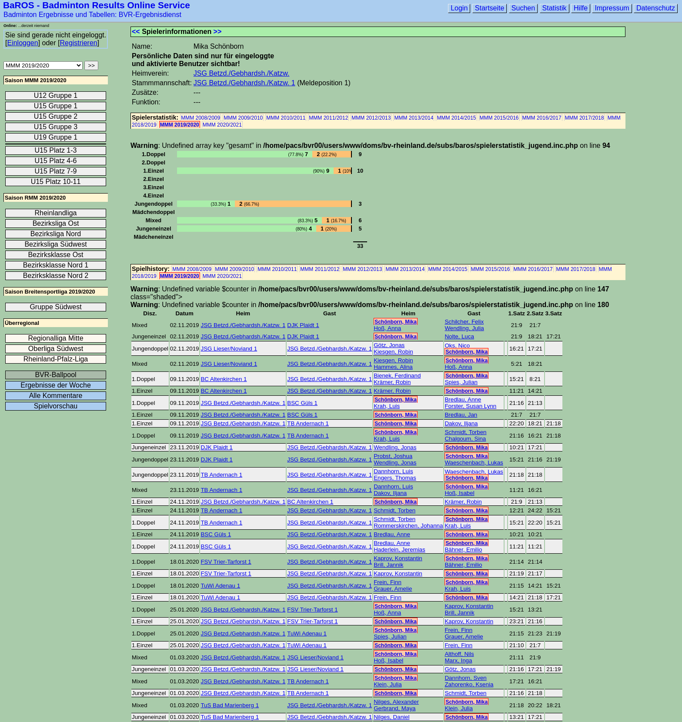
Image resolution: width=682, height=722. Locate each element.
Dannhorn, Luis (393, 471)
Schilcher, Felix (464, 321)
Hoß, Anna (387, 328)
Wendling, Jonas (395, 447)
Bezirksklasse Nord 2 (55, 275)
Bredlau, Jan (461, 414)
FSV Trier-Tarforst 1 (226, 561)
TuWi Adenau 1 (220, 585)
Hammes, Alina (393, 367)
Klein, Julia (387, 684)
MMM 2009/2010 (243, 118)
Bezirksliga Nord (55, 233)
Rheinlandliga (56, 213)
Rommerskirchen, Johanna (408, 525)
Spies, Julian (461, 382)
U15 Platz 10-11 (56, 181)
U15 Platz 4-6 (56, 160)
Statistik (554, 8)
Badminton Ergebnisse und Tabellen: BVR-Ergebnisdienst (92, 14)
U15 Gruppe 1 (56, 106)
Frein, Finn (387, 582)
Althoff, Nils (459, 654)
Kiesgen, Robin (393, 351)
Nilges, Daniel (391, 717)
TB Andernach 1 (308, 423)
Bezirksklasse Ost (55, 254)
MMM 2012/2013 (371, 118)
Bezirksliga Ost (56, 223)
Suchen (523, 8)
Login (459, 8)
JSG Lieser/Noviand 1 (229, 348)
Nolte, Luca (459, 336)
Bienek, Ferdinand (397, 375)
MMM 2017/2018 (584, 118)
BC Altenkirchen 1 (224, 379)
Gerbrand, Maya (394, 708)
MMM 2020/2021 (222, 125)
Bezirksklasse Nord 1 (55, 265)
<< (136, 31)
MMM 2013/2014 (413, 118)
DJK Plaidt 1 (303, 325)
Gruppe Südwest (55, 307)
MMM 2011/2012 (328, 118)
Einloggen (22, 43)
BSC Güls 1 (302, 403)
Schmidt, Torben (465, 432)
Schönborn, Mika (395, 322)
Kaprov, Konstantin (398, 558)
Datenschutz (655, 8)
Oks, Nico (457, 345)
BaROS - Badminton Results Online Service (96, 5)
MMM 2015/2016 (499, 118)
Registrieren (78, 43)
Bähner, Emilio (463, 549)
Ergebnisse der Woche (55, 385)
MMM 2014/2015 (456, 118)
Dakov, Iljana (461, 423)
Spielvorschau (56, 406)
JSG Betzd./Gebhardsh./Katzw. (242, 73)
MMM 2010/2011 (285, 118)
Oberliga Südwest (55, 348)
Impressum (612, 8)
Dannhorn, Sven (465, 678)
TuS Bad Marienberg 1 (230, 705)
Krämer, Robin (392, 382)
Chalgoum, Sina (465, 438)
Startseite (490, 8)
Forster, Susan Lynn (470, 406)
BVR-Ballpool (55, 374)
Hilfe (581, 8)
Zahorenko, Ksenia (469, 684)
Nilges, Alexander (396, 702)
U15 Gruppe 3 (56, 126)
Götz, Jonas (389, 345)
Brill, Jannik (388, 565)
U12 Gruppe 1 (56, 95)
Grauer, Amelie (393, 588)
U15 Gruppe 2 (56, 116)
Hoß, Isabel (459, 493)
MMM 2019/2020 (179, 125)
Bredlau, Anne (463, 399)
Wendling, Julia (464, 328)
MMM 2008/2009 (200, 118)
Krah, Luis (387, 406)
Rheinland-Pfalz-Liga (55, 359)
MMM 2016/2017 (542, 118)
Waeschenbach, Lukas (474, 462)
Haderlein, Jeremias (399, 549)
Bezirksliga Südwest (55, 244)
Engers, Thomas (395, 478)
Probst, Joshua (393, 456)
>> (218, 31)
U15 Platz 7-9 (56, 171)
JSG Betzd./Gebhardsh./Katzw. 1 (244, 83)
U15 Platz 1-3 (56, 150)
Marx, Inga (458, 660)
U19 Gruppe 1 (56, 137)
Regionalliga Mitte (55, 338)
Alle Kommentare (56, 395)
